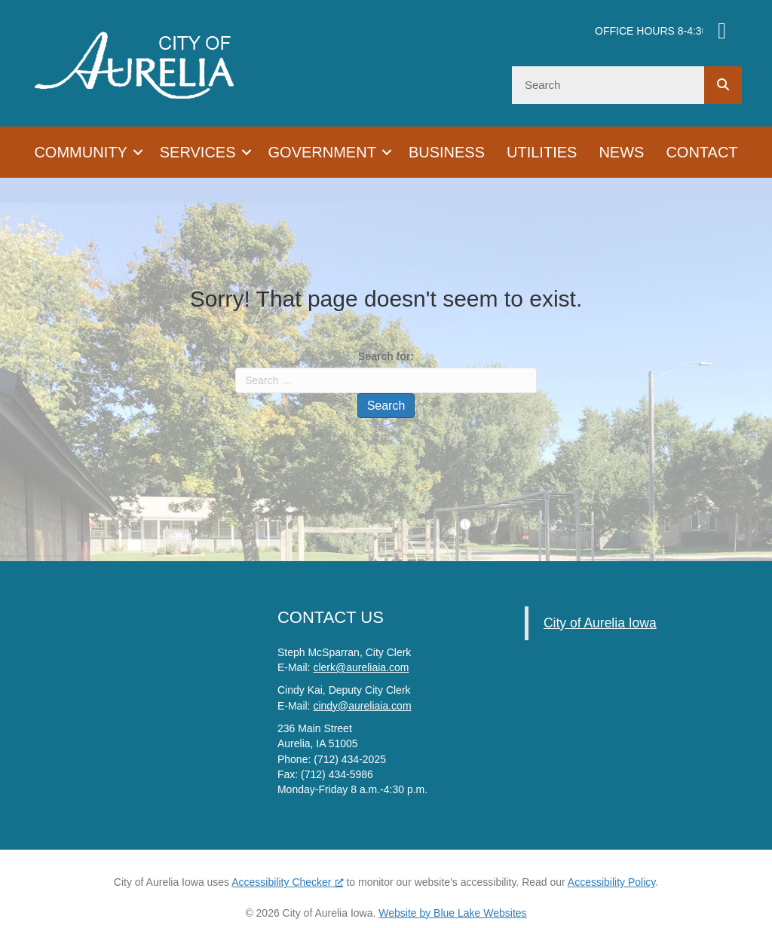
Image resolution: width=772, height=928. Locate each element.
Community (80, 152)
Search (386, 405)
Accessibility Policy (611, 882)
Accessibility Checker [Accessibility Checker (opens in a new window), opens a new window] (287, 882)
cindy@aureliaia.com (362, 706)
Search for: (386, 356)
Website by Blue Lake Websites (452, 913)
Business (447, 152)
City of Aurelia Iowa (600, 622)
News (621, 152)
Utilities (542, 152)
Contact (701, 152)
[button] (138, 152)
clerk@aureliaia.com (361, 667)
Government (322, 152)
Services (198, 152)
